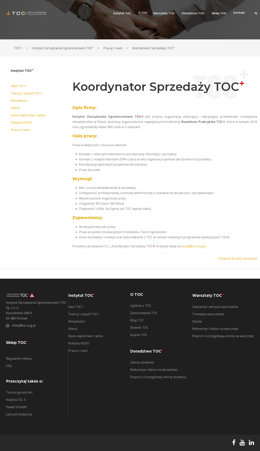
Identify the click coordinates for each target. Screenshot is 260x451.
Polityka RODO (21, 122)
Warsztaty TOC (164, 13)
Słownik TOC (139, 327)
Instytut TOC (122, 13)
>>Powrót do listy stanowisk (237, 258)
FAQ (9, 366)
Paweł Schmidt (16, 407)
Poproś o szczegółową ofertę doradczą (158, 377)
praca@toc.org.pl (194, 246)
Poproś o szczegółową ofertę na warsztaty (223, 336)
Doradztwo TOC (194, 13)
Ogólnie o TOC (140, 305)
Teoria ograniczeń (19, 392)
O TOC (143, 12)
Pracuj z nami (20, 130)
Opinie (197, 321)
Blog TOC (137, 320)
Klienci (15, 108)
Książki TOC (138, 335)
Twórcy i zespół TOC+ (26, 93)
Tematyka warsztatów (208, 314)
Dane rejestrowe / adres (28, 115)
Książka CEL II (16, 400)
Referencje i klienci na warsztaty (215, 329)
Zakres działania (142, 362)
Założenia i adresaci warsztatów (215, 307)
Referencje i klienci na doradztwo (154, 370)
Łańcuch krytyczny (19, 414)
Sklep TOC (220, 13)
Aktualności (19, 100)
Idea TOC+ (18, 86)
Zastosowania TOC (144, 313)
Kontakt (239, 12)
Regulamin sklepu (19, 358)
